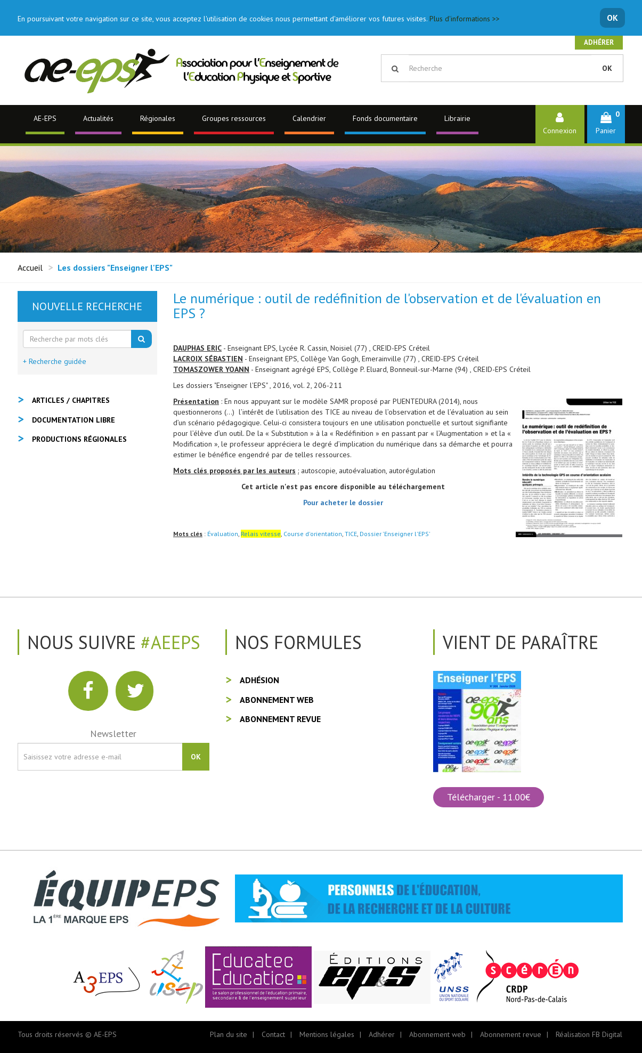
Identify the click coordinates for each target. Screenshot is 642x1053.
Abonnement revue (280, 719)
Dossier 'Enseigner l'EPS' (395, 534)
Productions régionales (79, 439)
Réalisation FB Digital (589, 1034)
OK (612, 17)
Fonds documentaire (385, 118)
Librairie (457, 118)
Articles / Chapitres (71, 400)
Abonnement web (277, 699)
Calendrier (309, 118)
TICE (351, 534)
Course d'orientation (312, 534)
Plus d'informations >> (464, 18)
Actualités (98, 118)
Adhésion (259, 680)
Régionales (157, 118)
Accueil (30, 267)
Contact (273, 1034)
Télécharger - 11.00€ (488, 797)
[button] (606, 124)
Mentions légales (326, 1034)
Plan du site (228, 1034)
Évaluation (222, 534)
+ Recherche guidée (54, 361)
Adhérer (599, 42)
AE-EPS (45, 118)
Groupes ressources (234, 118)
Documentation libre (73, 420)
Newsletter (113, 733)
